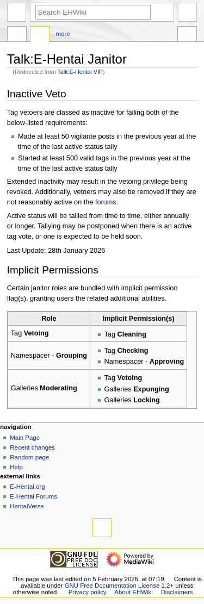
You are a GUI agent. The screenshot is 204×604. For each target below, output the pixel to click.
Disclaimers (177, 592)
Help (16, 467)
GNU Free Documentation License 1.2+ (119, 585)
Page (17, 35)
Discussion (39, 35)
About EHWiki (133, 592)
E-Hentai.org (27, 486)
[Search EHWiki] (93, 12)
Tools (187, 35)
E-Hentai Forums (33, 496)
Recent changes (32, 447)
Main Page (25, 437)
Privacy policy (88, 592)
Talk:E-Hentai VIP (80, 72)
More (63, 33)
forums (105, 202)
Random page (29, 457)
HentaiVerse (27, 506)
